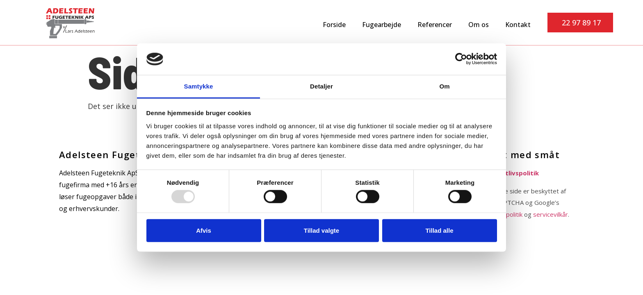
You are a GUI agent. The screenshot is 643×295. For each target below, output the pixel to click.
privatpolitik (506, 214)
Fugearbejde (381, 24)
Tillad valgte (321, 230)
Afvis (203, 230)
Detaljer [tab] (321, 86)
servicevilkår (550, 214)
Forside (334, 24)
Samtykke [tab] (198, 86)
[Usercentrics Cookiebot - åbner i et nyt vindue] (461, 59)
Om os (478, 24)
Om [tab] (444, 86)
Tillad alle (439, 230)
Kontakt (518, 24)
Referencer (434, 24)
